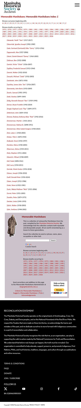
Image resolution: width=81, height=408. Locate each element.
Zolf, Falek (10, 161)
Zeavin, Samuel (12, 93)
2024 (41, 36)
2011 (46, 34)
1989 (4, 32)
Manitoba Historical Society (49, 223)
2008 (30, 34)
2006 (20, 34)
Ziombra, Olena (12, 145)
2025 (46, 36)
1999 (56, 32)
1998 (51, 32)
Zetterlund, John (13, 113)
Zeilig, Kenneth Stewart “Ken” (17, 101)
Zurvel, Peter (11, 193)
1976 (9, 29)
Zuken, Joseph (12, 181)
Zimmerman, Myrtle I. (15, 121)
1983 (46, 29)
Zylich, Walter (12, 205)
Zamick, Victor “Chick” (15, 64)
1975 (4, 29)
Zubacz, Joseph (12, 173)
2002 (72, 32)
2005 (14, 34)
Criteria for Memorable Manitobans (28, 291)
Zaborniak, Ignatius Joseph (16, 44)
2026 (51, 36)
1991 (14, 32)
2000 (62, 32)
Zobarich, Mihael (13, 157)
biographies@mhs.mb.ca (29, 287)
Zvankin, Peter (12, 197)
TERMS (43, 405)
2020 (20, 36)
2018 (9, 36)
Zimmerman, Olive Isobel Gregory (19, 129)
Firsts (41, 293)
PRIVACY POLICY (35, 405)
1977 (14, 29)
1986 (62, 29)
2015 (67, 34)
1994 (30, 32)
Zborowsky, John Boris (15, 89)
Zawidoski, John (12, 80)
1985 (56, 29)
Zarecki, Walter (12, 72)
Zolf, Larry (10, 165)
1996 (41, 32)
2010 (41, 34)
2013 (56, 34)
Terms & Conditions (14, 363)
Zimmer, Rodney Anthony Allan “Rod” (20, 117)
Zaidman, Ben (12, 60)
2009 (35, 34)
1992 (20, 32)
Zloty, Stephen (12, 153)
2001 (67, 32)
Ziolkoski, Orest (12, 141)
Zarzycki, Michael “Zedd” (16, 76)
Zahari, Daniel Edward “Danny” (18, 56)
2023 (35, 36)
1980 (30, 29)
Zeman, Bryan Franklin (15, 105)
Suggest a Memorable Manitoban (25, 293)
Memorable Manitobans (13, 16)
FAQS (6, 368)
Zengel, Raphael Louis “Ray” (17, 109)
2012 (51, 34)
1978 (20, 29)
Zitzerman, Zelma (13, 149)
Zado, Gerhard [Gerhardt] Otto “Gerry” (21, 48)
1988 (72, 29)
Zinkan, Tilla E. (12, 137)
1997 (46, 32)
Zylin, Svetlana (12, 209)
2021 (25, 36)
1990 (9, 32)
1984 (51, 29)
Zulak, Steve (11, 185)
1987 (67, 29)
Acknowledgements (29, 295)
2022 (30, 36)
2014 (62, 34)
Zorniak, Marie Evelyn (14, 169)
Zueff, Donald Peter (14, 177)
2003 (4, 34)
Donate (8, 373)
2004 (9, 34)
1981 (35, 29)
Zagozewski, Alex (13, 52)
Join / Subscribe (12, 378)
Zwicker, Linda (12, 201)
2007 (25, 34)
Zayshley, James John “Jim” (16, 84)
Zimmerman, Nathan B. (15, 125)
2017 (4, 36)
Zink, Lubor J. (11, 133)
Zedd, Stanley (11, 97)
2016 (72, 34)
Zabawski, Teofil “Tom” (15, 40)
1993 (25, 32)
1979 (25, 29)
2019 (14, 36)
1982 (41, 29)
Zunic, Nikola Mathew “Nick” (17, 189)
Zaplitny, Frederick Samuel (16, 68)
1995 (35, 32)
